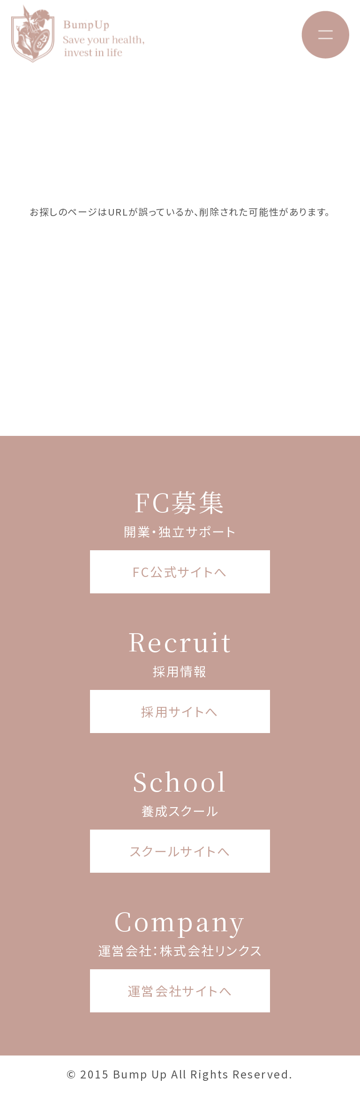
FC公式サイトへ (180, 571)
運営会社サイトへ (180, 990)
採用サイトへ (180, 711)
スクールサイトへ (180, 851)
